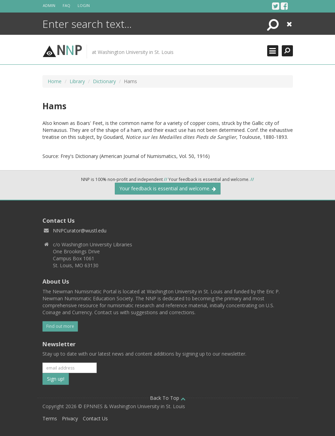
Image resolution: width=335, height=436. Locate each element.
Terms (49, 418)
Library (77, 81)
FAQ (66, 5)
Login (84, 5)
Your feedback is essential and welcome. (167, 188)
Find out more (60, 326)
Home (55, 81)
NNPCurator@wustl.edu (79, 230)
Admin (49, 5)
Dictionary (104, 81)
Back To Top (167, 398)
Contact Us (95, 418)
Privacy (70, 418)
